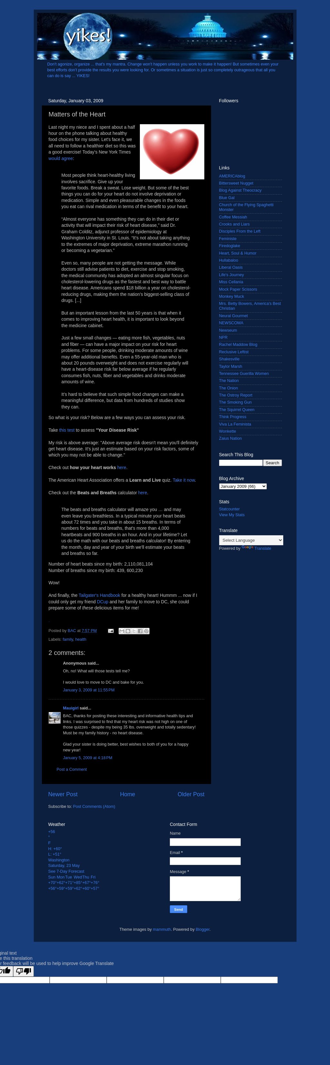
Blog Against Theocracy (240, 190)
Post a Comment (72, 769)
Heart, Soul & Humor (238, 253)
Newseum (228, 330)
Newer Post (63, 794)
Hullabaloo (228, 260)
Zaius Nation (230, 438)
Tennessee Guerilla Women (244, 373)
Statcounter (229, 509)
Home (127, 794)
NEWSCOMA (231, 323)
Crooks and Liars (234, 224)
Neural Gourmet (233, 316)
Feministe (228, 238)
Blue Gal (227, 198)
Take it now (184, 480)
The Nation (229, 380)
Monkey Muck (231, 296)
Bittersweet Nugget (236, 183)
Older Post (191, 794)
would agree (61, 158)
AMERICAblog (232, 176)
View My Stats (232, 515)
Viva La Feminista (235, 424)
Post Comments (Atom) (94, 806)
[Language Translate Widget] (251, 540)
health (80, 639)
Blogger (202, 929)
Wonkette (227, 431)
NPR (223, 337)
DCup (102, 601)
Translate (256, 548)
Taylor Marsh (230, 366)
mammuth (162, 929)
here (121, 467)
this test (67, 430)
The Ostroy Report (236, 395)
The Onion (228, 388)
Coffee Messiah (233, 217)
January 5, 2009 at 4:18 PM (87, 758)
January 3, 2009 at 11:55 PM (89, 690)
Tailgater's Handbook (99, 595)
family (68, 639)
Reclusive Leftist (234, 352)
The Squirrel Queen (237, 409)
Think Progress (233, 417)
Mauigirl (71, 708)
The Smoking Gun (235, 402)
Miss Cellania (231, 282)
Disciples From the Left (240, 231)
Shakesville (229, 359)
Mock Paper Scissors (238, 289)
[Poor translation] (23, 971)
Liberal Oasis (231, 267)
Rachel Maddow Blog (238, 344)
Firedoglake (229, 246)
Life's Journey (231, 275)
